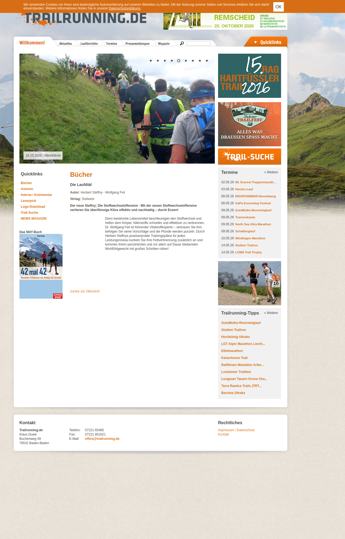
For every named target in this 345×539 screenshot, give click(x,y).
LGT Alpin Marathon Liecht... (243, 344)
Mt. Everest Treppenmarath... (255, 182)
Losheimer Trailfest (236, 372)
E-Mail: (74, 439)
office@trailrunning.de (102, 439)
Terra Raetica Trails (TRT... (241, 386)
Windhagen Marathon (250, 238)
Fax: (72, 434)
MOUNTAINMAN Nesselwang (255, 196)
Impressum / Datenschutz (236, 430)
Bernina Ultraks (233, 393)
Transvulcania (245, 217)
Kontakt (223, 434)
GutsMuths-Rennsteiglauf (253, 210)
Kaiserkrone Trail (234, 358)
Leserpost (28, 201)
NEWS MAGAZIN (33, 218)
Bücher (26, 183)
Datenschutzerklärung (124, 8)
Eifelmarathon (232, 351)
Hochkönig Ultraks (235, 337)
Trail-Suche (29, 213)
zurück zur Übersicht (84, 291)
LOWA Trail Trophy (248, 252)
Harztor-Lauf (244, 189)
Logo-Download (33, 207)
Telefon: (75, 430)
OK (278, 7)
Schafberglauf (245, 231)
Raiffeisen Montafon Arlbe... (242, 365)
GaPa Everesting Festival (253, 203)
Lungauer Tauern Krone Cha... (244, 379)
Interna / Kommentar (36, 195)
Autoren (27, 189)
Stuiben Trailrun (246, 245)
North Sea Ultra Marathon (253, 224)
